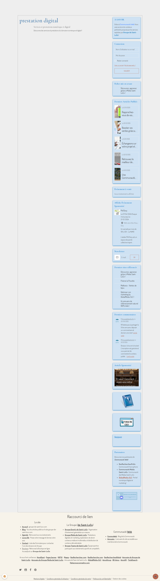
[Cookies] (4, 576)
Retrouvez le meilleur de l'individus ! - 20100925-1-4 (128, 161)
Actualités (125, 373)
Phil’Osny (124, 210)
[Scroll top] (155, 576)
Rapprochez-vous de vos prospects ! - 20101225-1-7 (128, 114)
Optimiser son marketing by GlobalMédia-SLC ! (127, 294)
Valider (127, 71)
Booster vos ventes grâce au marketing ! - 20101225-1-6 (129, 129)
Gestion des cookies (120, 578)
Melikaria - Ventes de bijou (129, 286)
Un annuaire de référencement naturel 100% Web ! (129, 303)
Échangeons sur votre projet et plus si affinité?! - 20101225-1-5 (129, 145)
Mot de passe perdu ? (130, 65)
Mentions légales (38, 578)
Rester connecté (122, 61)
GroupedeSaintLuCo (128, 319)
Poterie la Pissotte (128, 281)
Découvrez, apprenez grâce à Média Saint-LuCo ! (129, 90)
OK (134, 257)
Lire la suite (130, 356)
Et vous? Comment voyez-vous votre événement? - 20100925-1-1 (125, 380)
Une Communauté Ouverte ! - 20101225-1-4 (128, 176)
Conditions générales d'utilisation (58, 578)
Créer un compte (119, 65)
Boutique (25, 548)
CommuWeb (112, 536)
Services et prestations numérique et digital (52, 27)
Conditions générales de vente (81, 578)
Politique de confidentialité (102, 578)
